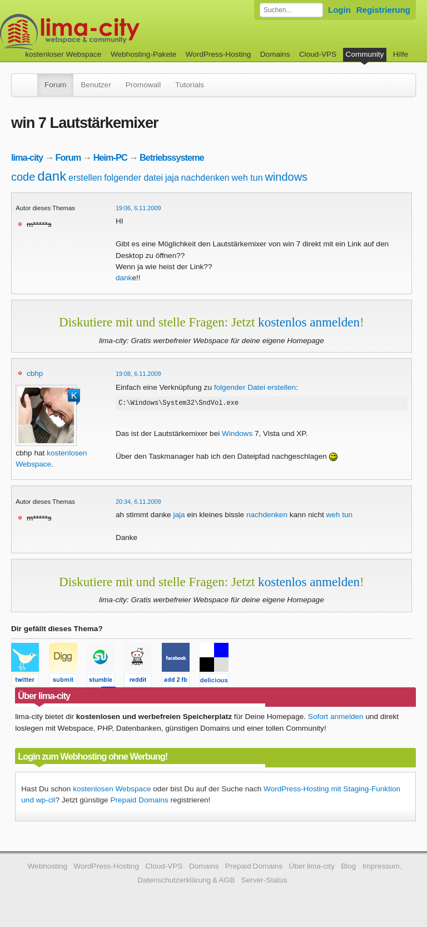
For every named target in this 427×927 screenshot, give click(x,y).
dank (51, 176)
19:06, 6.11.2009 (138, 208)
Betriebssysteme (172, 157)
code (23, 177)
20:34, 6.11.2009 (138, 501)
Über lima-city (312, 866)
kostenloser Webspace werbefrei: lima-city (111, 32)
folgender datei (133, 177)
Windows (237, 435)
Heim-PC (110, 157)
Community (365, 54)
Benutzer (96, 85)
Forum (55, 85)
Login (339, 9)
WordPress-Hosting (218, 54)
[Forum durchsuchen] (291, 10)
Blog (348, 866)
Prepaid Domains (139, 800)
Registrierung (383, 9)
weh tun (247, 177)
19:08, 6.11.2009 (138, 373)
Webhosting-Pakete (143, 54)
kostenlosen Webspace (112, 789)
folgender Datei (239, 387)
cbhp (35, 373)
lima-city (27, 157)
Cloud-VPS (317, 54)
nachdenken (205, 177)
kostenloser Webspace (63, 54)
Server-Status (264, 880)
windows (286, 177)
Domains (275, 54)
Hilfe (400, 54)
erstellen (85, 177)
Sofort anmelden (336, 716)
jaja (172, 177)
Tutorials (189, 85)
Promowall (143, 85)
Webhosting (47, 866)
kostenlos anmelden (309, 322)
